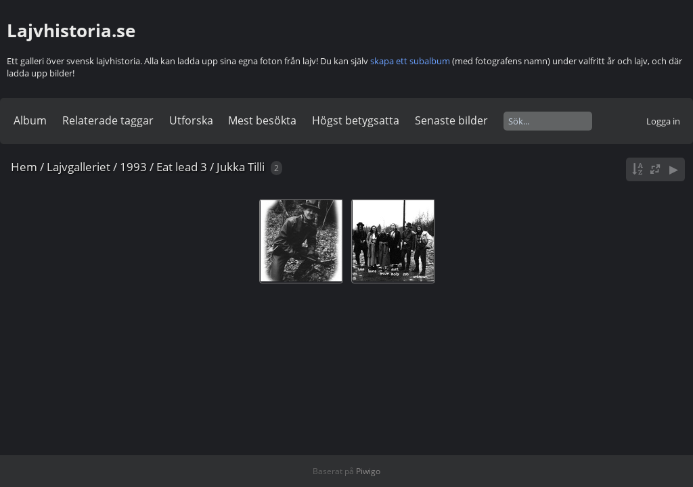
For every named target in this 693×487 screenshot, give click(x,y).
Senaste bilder (451, 120)
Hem (24, 167)
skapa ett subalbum (410, 61)
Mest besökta (262, 120)
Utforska (191, 120)
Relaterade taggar (108, 120)
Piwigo (368, 471)
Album (30, 120)
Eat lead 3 (181, 167)
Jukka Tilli (241, 167)
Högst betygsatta (355, 120)
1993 (133, 167)
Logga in (663, 121)
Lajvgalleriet (78, 167)
